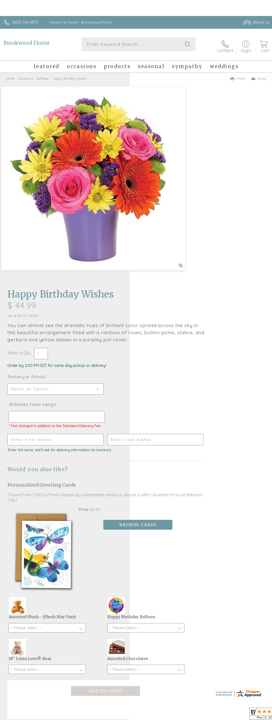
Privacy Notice (186, 709)
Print (238, 75)
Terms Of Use (156, 709)
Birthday (43, 75)
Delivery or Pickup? (157, 177)
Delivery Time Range (162, 205)
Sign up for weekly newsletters (136, 590)
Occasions (25, 75)
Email (259, 75)
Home (10, 75)
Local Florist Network (221, 709)
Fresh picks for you (136, 563)
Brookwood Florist (27, 43)
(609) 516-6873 (25, 22)
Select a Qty (149, 153)
